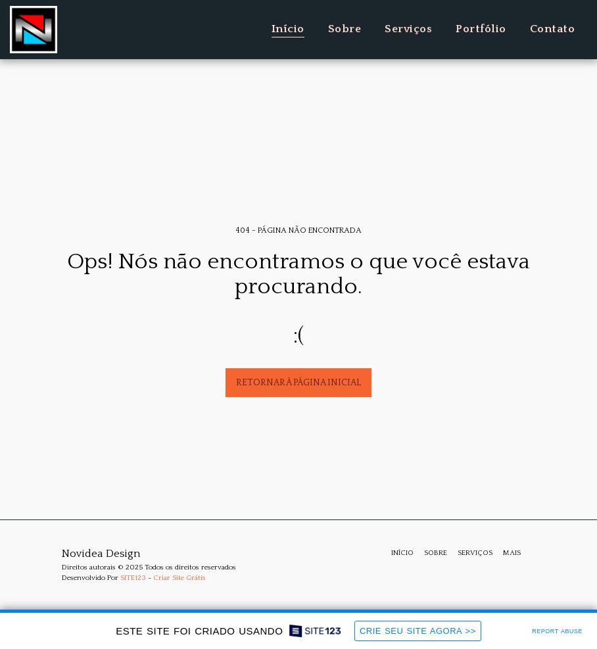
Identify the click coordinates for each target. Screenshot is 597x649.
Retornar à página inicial (298, 382)
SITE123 (133, 578)
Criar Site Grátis (179, 578)
